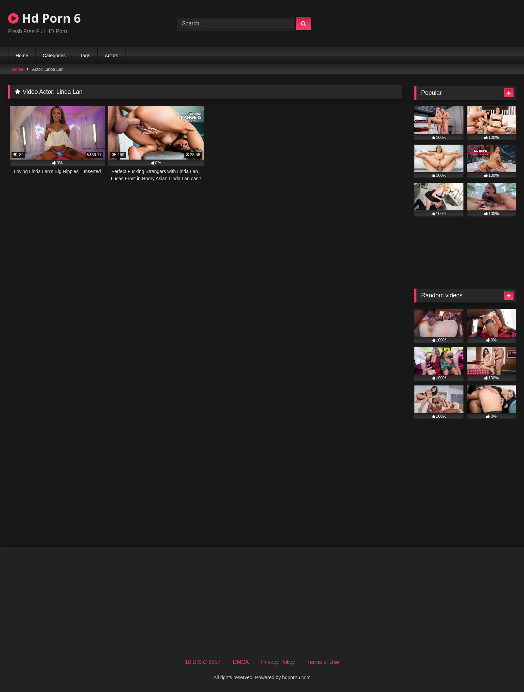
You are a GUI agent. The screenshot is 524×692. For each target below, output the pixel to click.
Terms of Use (323, 662)
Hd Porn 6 (44, 18)
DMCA (241, 662)
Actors (111, 55)
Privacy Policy (278, 662)
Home (22, 55)
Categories (54, 55)
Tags (85, 55)
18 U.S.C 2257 (203, 662)
